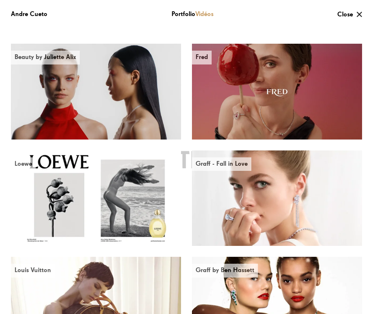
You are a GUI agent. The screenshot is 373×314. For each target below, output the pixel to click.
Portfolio (183, 14)
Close (345, 14)
